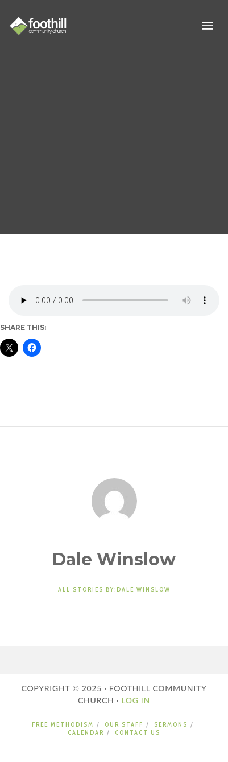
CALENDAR (86, 732)
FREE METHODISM (63, 724)
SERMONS (171, 724)
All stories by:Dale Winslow (114, 589)
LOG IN (134, 700)
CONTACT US (137, 732)
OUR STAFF (124, 724)
